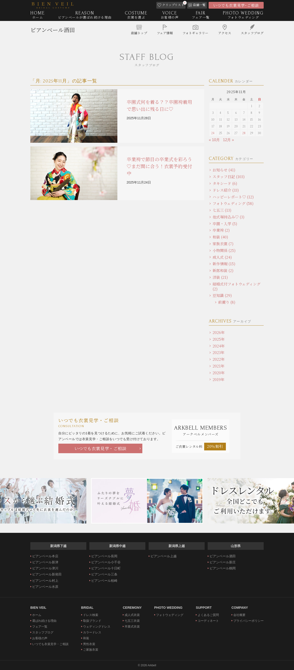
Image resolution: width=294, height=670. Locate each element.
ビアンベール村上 (45, 580)
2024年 (219, 346)
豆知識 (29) (222, 295)
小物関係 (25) (224, 250)
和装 (86, 638)
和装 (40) (220, 237)
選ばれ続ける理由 (44, 620)
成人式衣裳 (132, 615)
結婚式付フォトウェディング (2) (236, 286)
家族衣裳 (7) (223, 243)
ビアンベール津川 (45, 568)
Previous (8, 500)
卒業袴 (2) (221, 230)
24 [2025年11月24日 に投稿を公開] (212, 133)
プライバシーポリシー (248, 620)
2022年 (219, 359)
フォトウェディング (169, 615)
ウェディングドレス (96, 626)
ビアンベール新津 (45, 562)
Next (285, 500)
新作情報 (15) (224, 263)
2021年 (218, 366)
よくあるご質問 (208, 615)
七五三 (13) (222, 210)
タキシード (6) (225, 183)
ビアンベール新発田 (47, 574)
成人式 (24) (222, 257)
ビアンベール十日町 (106, 568)
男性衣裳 (89, 644)
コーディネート (208, 620)
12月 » (228, 140)
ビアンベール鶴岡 (223, 568)
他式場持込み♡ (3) (229, 217)
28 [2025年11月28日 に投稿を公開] (243, 133)
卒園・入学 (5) (225, 223)
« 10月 (214, 140)
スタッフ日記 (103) (229, 176)
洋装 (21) (220, 277)
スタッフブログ (42, 632)
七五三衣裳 (132, 620)
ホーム (36, 615)
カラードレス (92, 632)
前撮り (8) (226, 302)
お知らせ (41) (224, 170)
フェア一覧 (39, 626)
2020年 (219, 372)
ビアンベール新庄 (223, 562)
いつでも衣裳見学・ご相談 (100, 448)
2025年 (219, 339)
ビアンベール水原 (45, 586)
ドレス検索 (90, 615)
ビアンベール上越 (163, 556)
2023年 (218, 352)
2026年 (219, 332)
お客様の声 (39, 638)
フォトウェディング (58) (233, 203)
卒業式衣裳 (132, 626)
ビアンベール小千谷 (106, 562)
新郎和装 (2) (223, 270)
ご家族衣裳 (90, 649)
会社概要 (239, 615)
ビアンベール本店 (45, 556)
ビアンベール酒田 (52, 31)
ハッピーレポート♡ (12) (233, 197)
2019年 (218, 379)
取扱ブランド (92, 620)
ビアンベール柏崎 (104, 580)
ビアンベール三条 (104, 574)
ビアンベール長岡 (104, 556)
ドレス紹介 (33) (226, 190)
